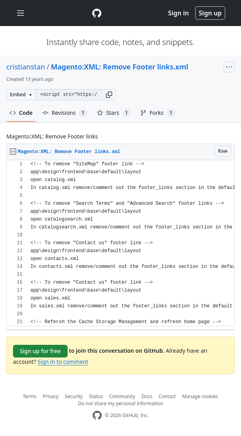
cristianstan (25, 66)
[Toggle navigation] (20, 13)
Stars (114, 113)
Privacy (50, 396)
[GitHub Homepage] (97, 415)
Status (96, 396)
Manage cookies (200, 396)
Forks (157, 113)
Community (122, 396)
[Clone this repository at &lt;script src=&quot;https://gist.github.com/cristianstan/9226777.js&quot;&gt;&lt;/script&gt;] (68, 94)
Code (21, 112)
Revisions (64, 113)
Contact (167, 396)
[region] (120, 243)
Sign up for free (40, 351)
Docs (147, 396)
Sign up (210, 13)
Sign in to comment (63, 361)
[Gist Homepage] (97, 13)
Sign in (178, 13)
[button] (109, 94)
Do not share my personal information (120, 403)
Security (74, 396)
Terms (30, 396)
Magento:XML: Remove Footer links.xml (119, 66)
